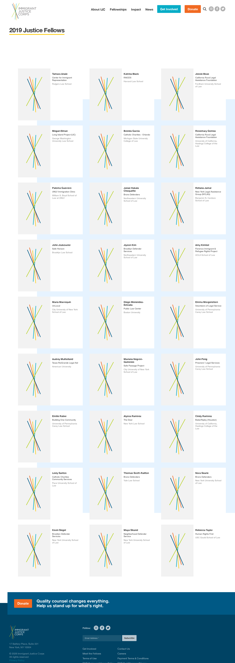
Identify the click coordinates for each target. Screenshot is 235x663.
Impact (136, 9)
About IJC (98, 9)
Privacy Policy (16, 660)
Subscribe (129, 638)
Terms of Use (90, 658)
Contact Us (124, 648)
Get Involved (169, 9)
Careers (122, 653)
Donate (193, 9)
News (149, 9)
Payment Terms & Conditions (133, 658)
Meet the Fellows (92, 653)
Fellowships (118, 9)
